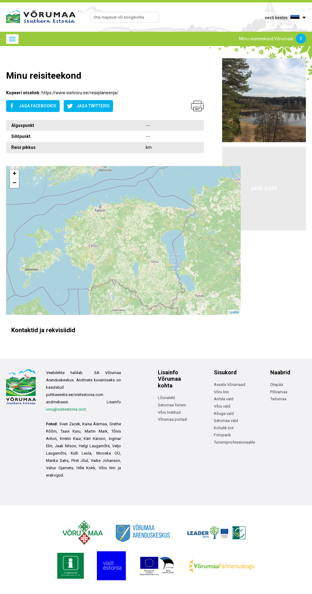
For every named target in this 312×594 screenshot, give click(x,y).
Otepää (276, 384)
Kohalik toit (224, 428)
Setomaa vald (226, 420)
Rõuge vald (224, 413)
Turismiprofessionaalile (234, 442)
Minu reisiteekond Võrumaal (272, 39)
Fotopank (222, 435)
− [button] (14, 183)
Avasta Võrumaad (229, 384)
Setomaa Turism (172, 405)
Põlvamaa (278, 392)
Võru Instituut (169, 412)
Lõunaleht (166, 397)
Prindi (197, 106)
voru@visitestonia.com (66, 409)
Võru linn (221, 392)
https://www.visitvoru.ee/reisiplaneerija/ (80, 92)
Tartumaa (278, 399)
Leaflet (234, 312)
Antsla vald (223, 399)
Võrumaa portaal (172, 419)
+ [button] (14, 174)
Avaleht (12, 60)
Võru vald (222, 406)
